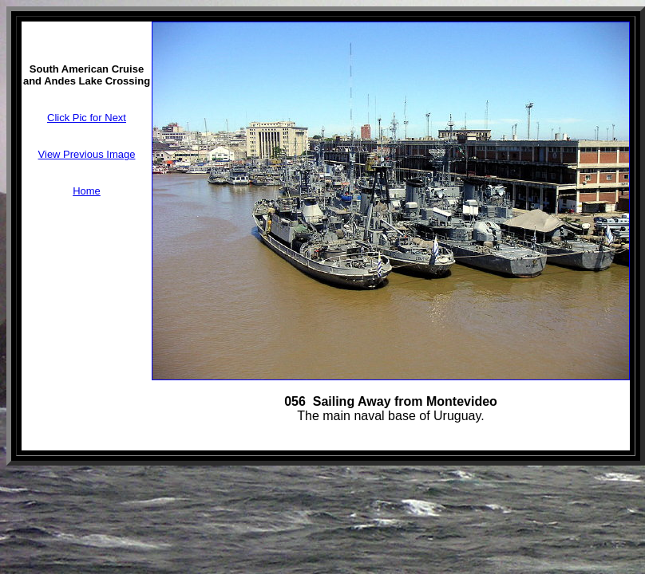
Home (87, 191)
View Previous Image (87, 154)
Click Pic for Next (86, 118)
